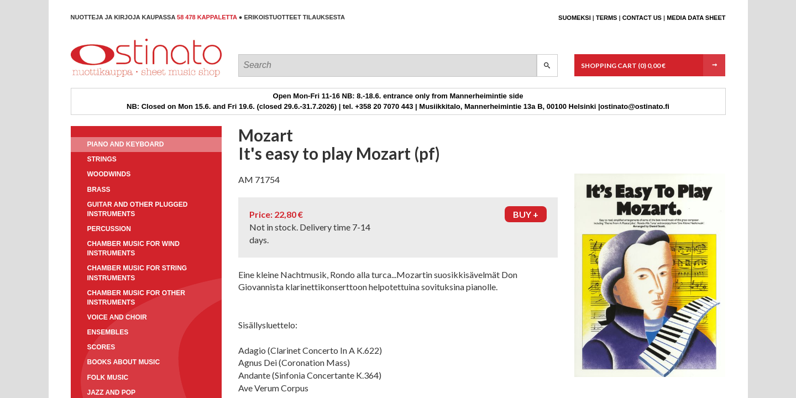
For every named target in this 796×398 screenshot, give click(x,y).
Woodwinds (109, 174)
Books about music (123, 362)
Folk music (108, 377)
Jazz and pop (111, 392)
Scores (101, 347)
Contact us (642, 17)
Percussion (109, 229)
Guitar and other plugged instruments (137, 209)
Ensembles (108, 332)
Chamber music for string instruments (137, 272)
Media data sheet (696, 17)
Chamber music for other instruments (136, 297)
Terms (606, 17)
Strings (102, 159)
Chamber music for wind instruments (133, 248)
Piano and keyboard (125, 144)
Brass (99, 189)
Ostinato (121, 76)
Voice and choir (117, 317)
